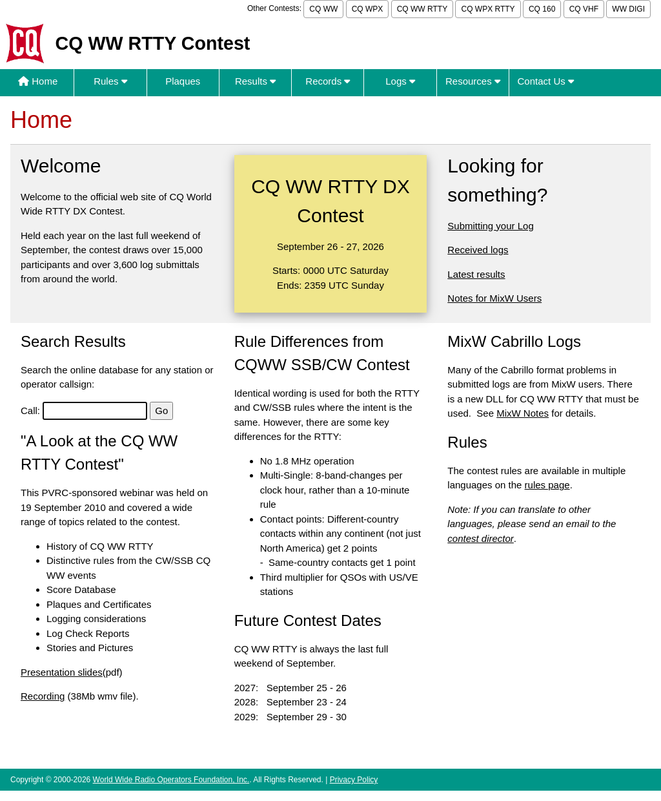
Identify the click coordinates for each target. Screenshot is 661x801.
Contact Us (546, 81)
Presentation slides (62, 672)
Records (327, 81)
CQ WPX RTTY (487, 9)
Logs (400, 81)
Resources (472, 81)
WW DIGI (628, 9)
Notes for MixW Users (494, 298)
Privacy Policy (354, 779)
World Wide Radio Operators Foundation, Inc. (171, 779)
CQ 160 (542, 9)
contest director (480, 538)
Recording (43, 696)
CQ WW (323, 9)
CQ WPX (367, 9)
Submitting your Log (490, 225)
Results (255, 81)
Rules (110, 81)
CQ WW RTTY (422, 9)
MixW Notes (522, 413)
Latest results (476, 274)
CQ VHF (583, 9)
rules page (547, 484)
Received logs (477, 249)
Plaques (182, 81)
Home (37, 81)
